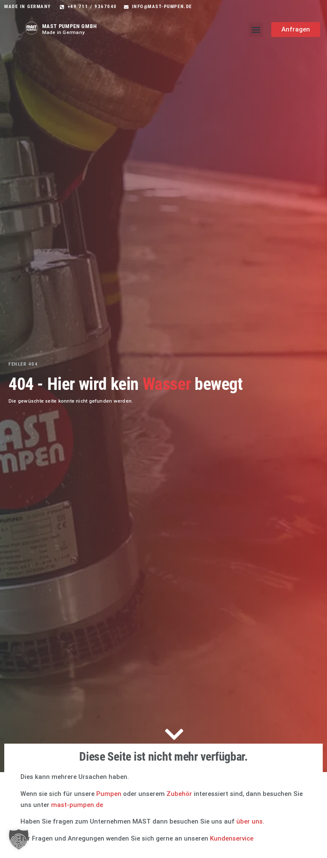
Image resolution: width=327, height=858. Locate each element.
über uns (249, 821)
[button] (256, 30)
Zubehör (179, 794)
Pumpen (108, 794)
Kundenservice (231, 838)
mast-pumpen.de (77, 805)
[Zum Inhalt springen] (174, 735)
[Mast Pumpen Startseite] (31, 28)
